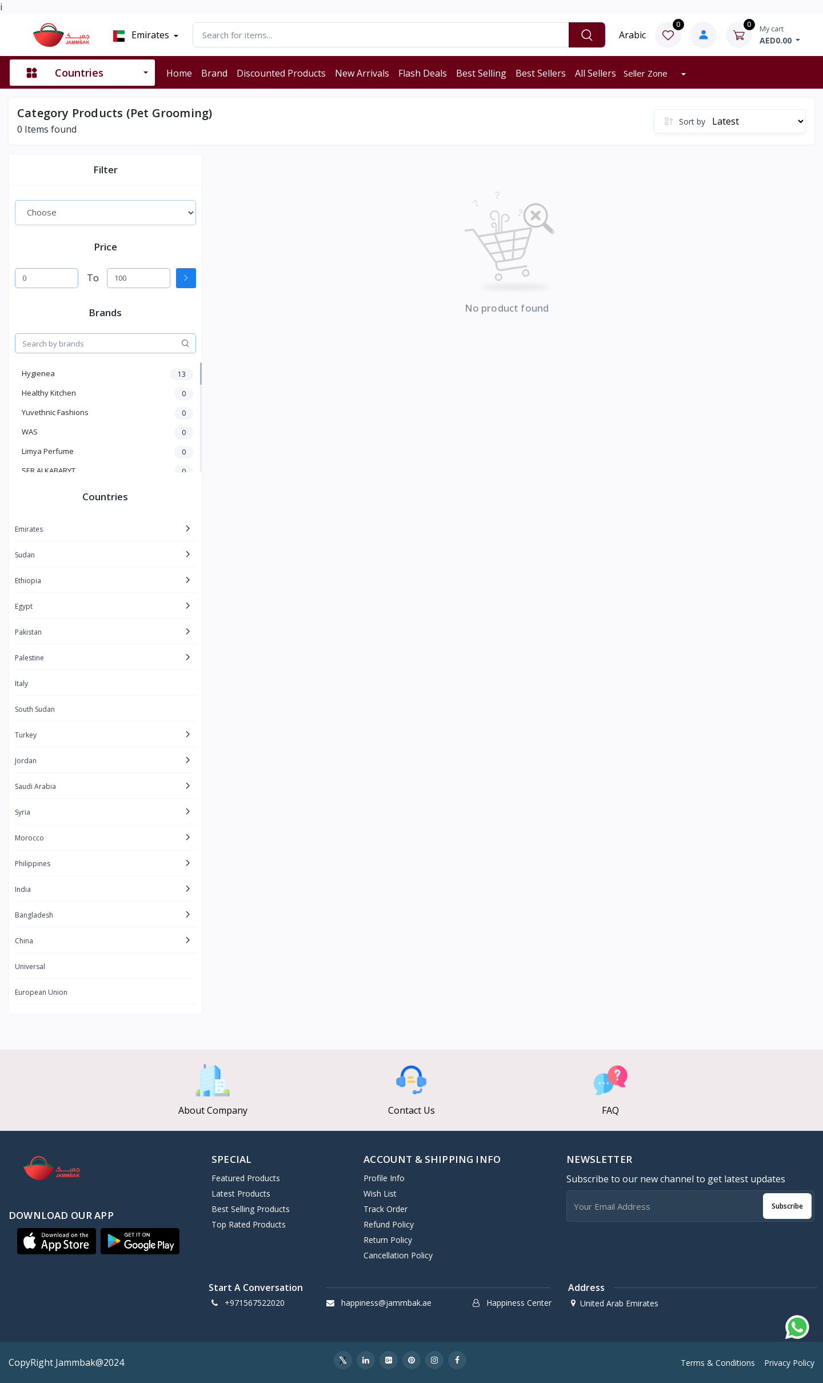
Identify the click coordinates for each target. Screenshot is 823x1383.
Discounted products (281, 73)
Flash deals (422, 73)
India (23, 889)
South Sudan (35, 709)
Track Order (385, 1208)
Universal (30, 966)
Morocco (29, 838)
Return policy (387, 1239)
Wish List (380, 1193)
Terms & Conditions (718, 1362)
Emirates (140, 35)
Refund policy (388, 1224)
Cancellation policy (398, 1255)
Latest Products (240, 1193)
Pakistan (28, 632)
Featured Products (245, 1178)
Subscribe (787, 1206)
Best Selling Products (250, 1208)
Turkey (26, 735)
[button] (56, 1241)
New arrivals (362, 73)
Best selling (481, 73)
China (24, 941)
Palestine (29, 658)
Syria (22, 812)
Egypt (24, 606)
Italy (21, 683)
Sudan (25, 555)
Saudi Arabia (35, 786)
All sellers (595, 73)
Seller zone (647, 73)
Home (179, 73)
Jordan (26, 761)
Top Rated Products (248, 1224)
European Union (41, 992)
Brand (214, 73)
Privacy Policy (789, 1362)
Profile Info (384, 1178)
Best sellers (541, 73)
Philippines (32, 863)
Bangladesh (34, 915)
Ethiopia (28, 580)
